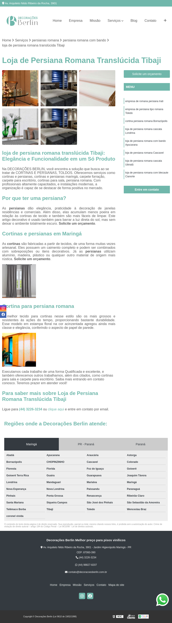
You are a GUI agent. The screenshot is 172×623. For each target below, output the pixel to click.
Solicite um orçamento (147, 74)
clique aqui (56, 409)
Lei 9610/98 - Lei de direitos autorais (76, 526)
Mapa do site (116, 585)
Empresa (76, 20)
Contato (150, 20)
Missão (95, 20)
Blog (134, 20)
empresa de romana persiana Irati (144, 101)
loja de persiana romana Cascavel (144, 152)
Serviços (114, 20)
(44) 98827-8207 (86, 564)
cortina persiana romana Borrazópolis (146, 121)
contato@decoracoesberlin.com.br (86, 572)
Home (57, 20)
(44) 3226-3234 (31, 409)
